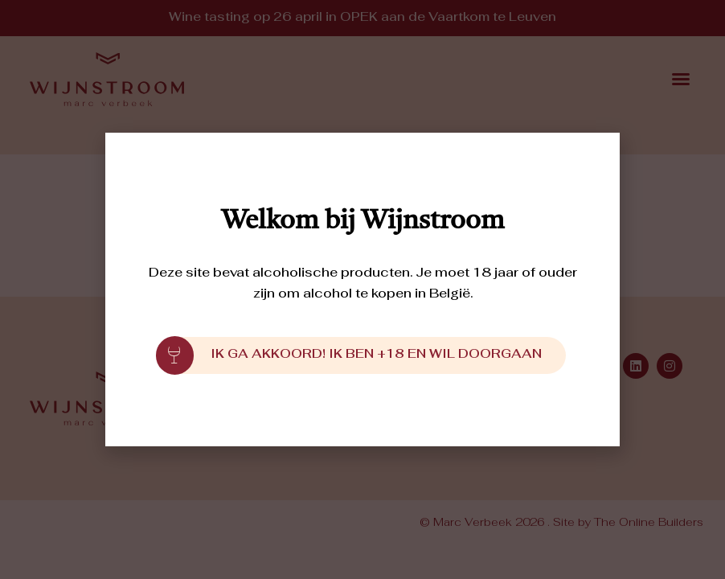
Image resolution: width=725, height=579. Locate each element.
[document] (362, 289)
